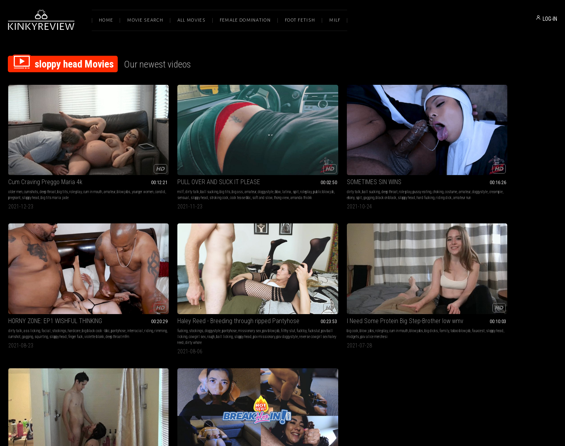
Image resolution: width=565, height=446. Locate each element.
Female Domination (245, 20)
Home (106, 20)
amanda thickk (211, 171)
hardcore (408, 159)
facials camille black (184, 289)
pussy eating (306, 159)
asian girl (301, 283)
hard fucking (268, 171)
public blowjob (168, 165)
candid (65, 165)
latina (131, 165)
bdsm (235, 277)
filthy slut (461, 165)
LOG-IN (550, 19)
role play (75, 159)
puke (250, 289)
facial (380, 159)
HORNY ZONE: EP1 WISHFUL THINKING (389, 149)
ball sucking (151, 159)
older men (15, 159)
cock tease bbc (150, 171)
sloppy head (93, 165)
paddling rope (274, 289)
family (105, 277)
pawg (213, 277)
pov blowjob (547, 159)
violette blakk (387, 171)
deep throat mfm (410, 171)
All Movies (191, 20)
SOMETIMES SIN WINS (258, 149)
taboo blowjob (18, 283)
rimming (392, 165)
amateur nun (304, 171)
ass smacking (282, 283)
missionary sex (526, 159)
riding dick (286, 171)
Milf (334, 20)
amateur (14, 165)
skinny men (158, 289)
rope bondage (297, 277)
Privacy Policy (311, 363)
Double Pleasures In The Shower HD (165, 267)
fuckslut (487, 165)
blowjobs (28, 165)
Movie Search (145, 20)
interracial (366, 165)
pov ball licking (505, 165)
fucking (459, 159)
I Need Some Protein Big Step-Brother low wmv (59, 267)
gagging (312, 165)
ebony (294, 165)
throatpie (258, 295)
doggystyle (208, 159)
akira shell (157, 283)
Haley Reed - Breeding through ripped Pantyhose (505, 149)
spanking (267, 277)
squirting (432, 165)
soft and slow (172, 171)
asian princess (259, 283)
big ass (179, 159)
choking (322, 159)
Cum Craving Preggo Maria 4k (45, 149)
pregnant (77, 165)
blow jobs (28, 277)
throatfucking (240, 295)
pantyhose (350, 165)
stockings (393, 159)
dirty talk (134, 159)
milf (123, 159)
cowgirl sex (526, 165)
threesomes (174, 283)
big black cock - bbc (430, 159)
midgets (69, 283)
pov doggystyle (518, 171)
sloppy (314, 283)
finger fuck (368, 171)
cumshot (406, 165)
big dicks (92, 277)
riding (380, 165)
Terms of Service (258, 363)
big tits (62, 159)
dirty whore (484, 177)
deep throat (48, 159)
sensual (186, 165)
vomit (259, 289)
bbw (122, 165)
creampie (282, 165)
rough (540, 165)
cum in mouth (92, 159)
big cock (14, 277)
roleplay (150, 165)
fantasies (165, 277)
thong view (191, 171)
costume (237, 165)
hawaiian (293, 289)
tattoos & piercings (133, 283)
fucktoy (474, 165)
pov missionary (495, 171)
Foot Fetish (300, 20)
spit (140, 165)
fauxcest (36, 283)
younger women (47, 165)
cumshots (31, 159)
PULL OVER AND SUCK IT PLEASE (161, 149)
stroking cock (129, 171)
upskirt (202, 277)
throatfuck (238, 289)
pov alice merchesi (90, 283)
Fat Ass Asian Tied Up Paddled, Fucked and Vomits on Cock (282, 267)
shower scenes (185, 277)
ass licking (366, 159)
